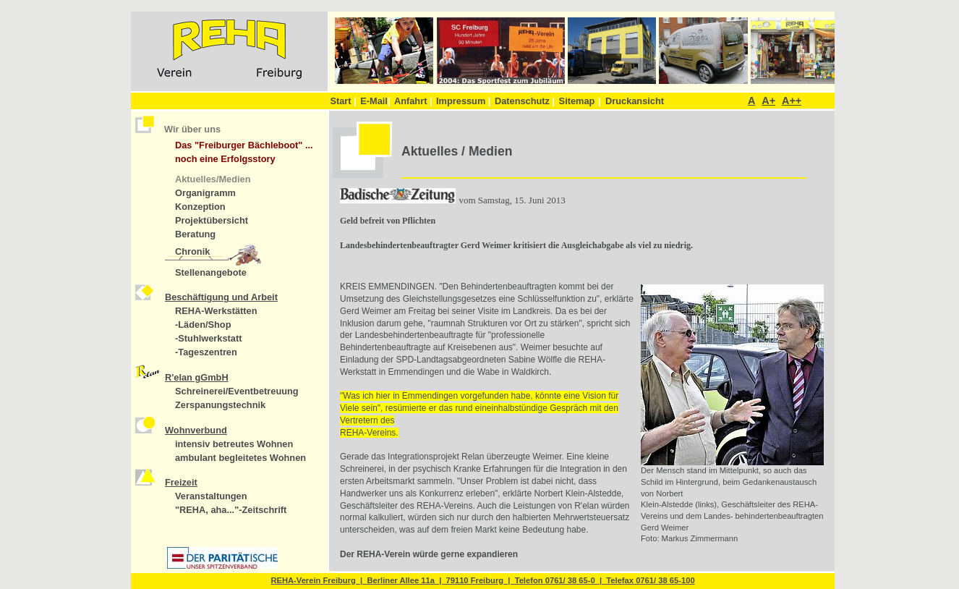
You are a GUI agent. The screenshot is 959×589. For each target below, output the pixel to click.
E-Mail (375, 101)
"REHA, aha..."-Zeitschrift (230, 509)
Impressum (463, 101)
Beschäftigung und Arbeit (221, 297)
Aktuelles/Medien (213, 179)
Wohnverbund (196, 430)
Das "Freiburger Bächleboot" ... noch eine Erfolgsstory (244, 152)
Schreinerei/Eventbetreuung (237, 391)
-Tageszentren (206, 352)
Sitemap (577, 101)
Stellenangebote (211, 272)
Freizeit (181, 482)
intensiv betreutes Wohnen (234, 443)
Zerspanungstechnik (220, 404)
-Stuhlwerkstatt (208, 338)
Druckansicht (634, 101)
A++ (791, 100)
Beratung (195, 234)
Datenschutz (525, 101)
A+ (768, 100)
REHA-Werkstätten (216, 310)
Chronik (192, 251)
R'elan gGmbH (197, 377)
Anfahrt (413, 101)
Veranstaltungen (211, 496)
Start (343, 101)
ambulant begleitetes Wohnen (240, 457)
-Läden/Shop (203, 324)
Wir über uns (192, 129)
